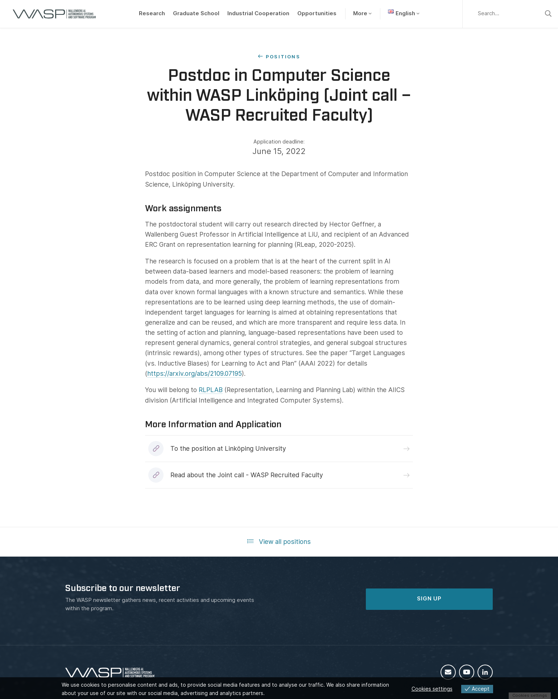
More (360, 13)
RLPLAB (211, 390)
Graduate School (196, 13)
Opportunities (316, 13)
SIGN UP (429, 598)
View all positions (279, 541)
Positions (283, 56)
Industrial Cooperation (258, 13)
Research (152, 13)
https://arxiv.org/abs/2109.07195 (194, 373)
